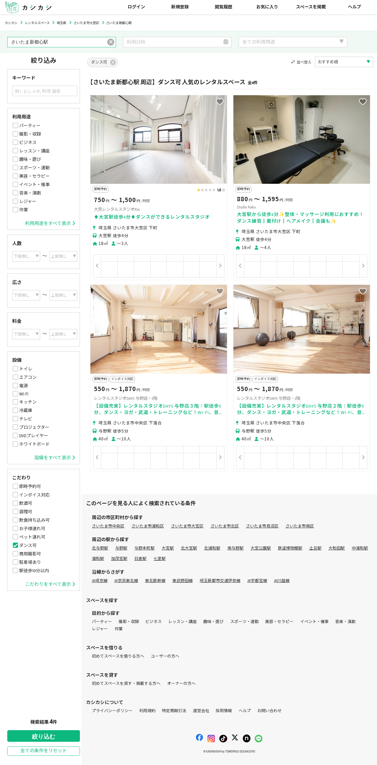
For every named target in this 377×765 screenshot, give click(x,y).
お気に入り (267, 7)
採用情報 (224, 711)
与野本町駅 (144, 548)
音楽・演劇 (30, 193)
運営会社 (201, 711)
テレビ (25, 419)
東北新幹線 (155, 581)
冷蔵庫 (25, 410)
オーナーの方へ (181, 683)
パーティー (30, 125)
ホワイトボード (34, 444)
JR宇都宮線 (257, 581)
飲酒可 (25, 503)
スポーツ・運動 (34, 167)
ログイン (136, 7)
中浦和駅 (360, 548)
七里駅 (159, 559)
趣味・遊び (30, 159)
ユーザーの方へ (165, 656)
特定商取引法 (174, 711)
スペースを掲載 (311, 7)
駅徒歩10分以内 (34, 570)
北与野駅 (100, 548)
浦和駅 (98, 559)
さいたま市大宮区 (187, 526)
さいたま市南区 (299, 526)
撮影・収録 (30, 134)
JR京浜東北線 (126, 581)
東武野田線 (182, 581)
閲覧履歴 (223, 7)
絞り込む (43, 736)
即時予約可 (30, 486)
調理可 (25, 512)
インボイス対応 (34, 495)
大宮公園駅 (261, 548)
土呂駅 (315, 548)
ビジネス (28, 142)
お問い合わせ (269, 711)
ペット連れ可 (32, 537)
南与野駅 (235, 548)
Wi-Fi (23, 394)
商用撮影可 (30, 554)
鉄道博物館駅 (290, 548)
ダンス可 (28, 545)
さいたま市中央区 (108, 526)
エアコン (28, 377)
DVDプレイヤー (33, 435)
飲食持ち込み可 (34, 520)
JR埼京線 (100, 581)
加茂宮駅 (119, 559)
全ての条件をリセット (43, 750)
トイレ (25, 369)
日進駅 (140, 559)
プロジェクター (34, 427)
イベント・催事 (34, 184)
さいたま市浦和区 (147, 526)
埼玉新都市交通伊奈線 (220, 581)
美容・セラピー (34, 176)
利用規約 (147, 711)
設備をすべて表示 (54, 457)
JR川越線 (282, 581)
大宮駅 (168, 548)
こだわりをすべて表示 (50, 584)
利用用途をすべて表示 (50, 223)
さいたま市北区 (224, 526)
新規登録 (180, 7)
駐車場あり (30, 562)
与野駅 (121, 548)
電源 (23, 386)
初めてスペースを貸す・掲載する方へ (126, 683)
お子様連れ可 (32, 528)
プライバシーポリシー (112, 711)
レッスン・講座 (34, 151)
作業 (23, 210)
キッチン (28, 402)
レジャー (27, 201)
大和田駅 (336, 548)
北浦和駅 (212, 548)
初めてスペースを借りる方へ (118, 656)
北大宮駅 (189, 548)
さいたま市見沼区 (262, 526)
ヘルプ (354, 7)
